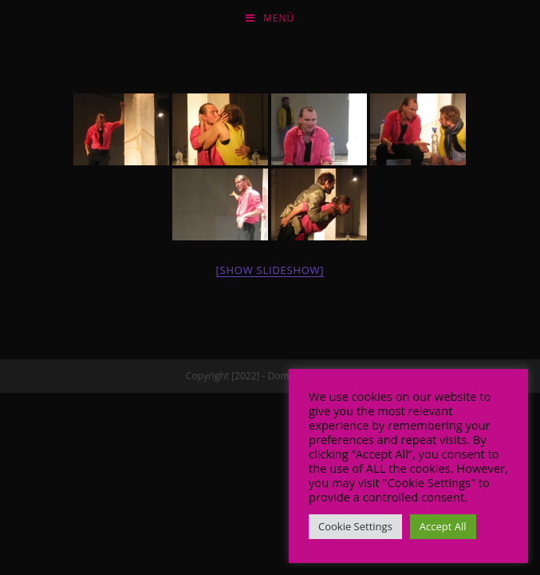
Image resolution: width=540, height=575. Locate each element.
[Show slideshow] (270, 270)
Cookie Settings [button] (355, 526)
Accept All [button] (443, 526)
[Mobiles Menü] (270, 18)
